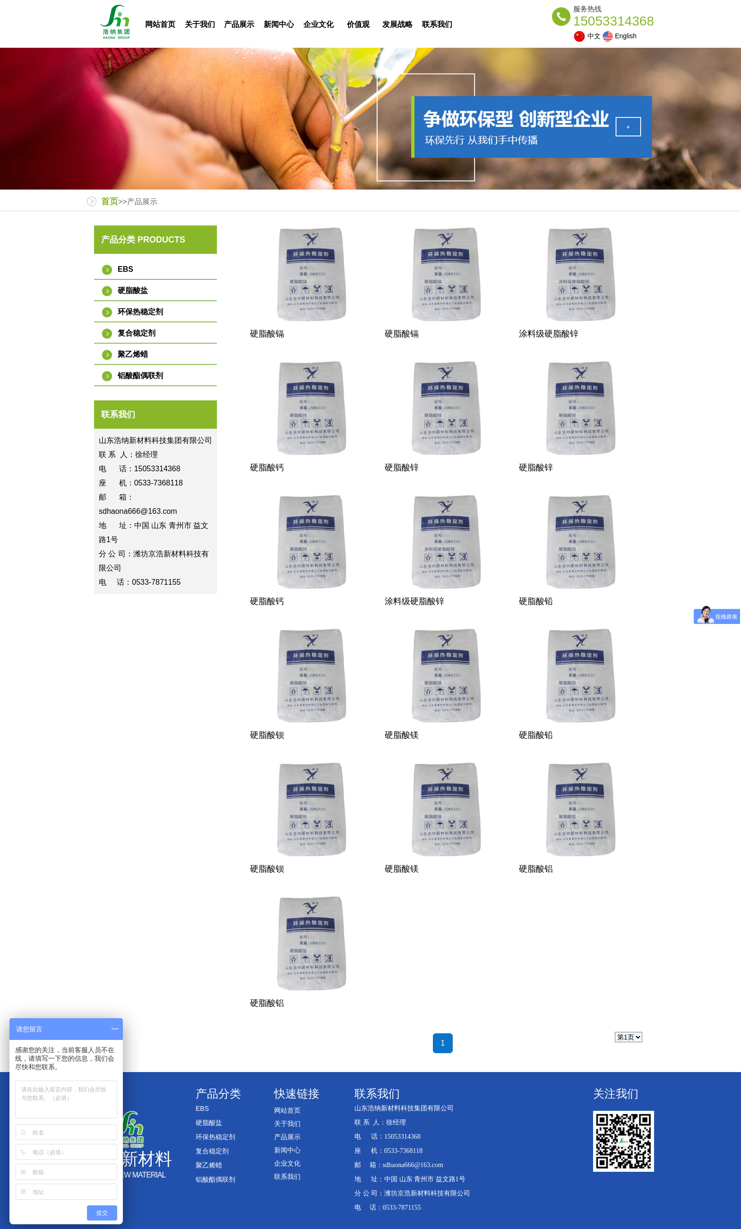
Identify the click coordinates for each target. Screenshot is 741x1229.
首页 (109, 201)
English (620, 36)
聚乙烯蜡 (133, 354)
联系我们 (437, 24)
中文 (587, 36)
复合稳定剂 (136, 333)
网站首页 (160, 24)
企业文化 (318, 24)
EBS (125, 269)
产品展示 (239, 24)
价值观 (358, 24)
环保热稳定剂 (140, 312)
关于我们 (200, 24)
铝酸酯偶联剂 (140, 376)
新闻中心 (279, 24)
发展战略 (397, 24)
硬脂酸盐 (133, 290)
